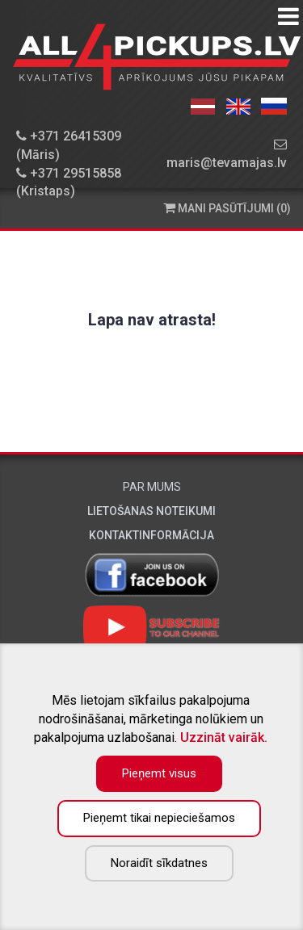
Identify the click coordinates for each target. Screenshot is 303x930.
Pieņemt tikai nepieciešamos (159, 818)
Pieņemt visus (159, 773)
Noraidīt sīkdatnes (159, 863)
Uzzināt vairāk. (223, 737)
